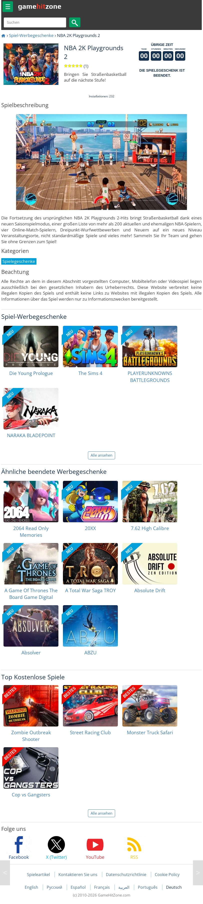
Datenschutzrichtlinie (126, 874)
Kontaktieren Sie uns (77, 874)
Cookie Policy (167, 874)
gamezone (39, 6)
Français (102, 887)
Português (148, 887)
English (32, 887)
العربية (124, 887)
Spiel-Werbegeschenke (31, 35)
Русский (55, 887)
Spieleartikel (38, 874)
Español (79, 887)
